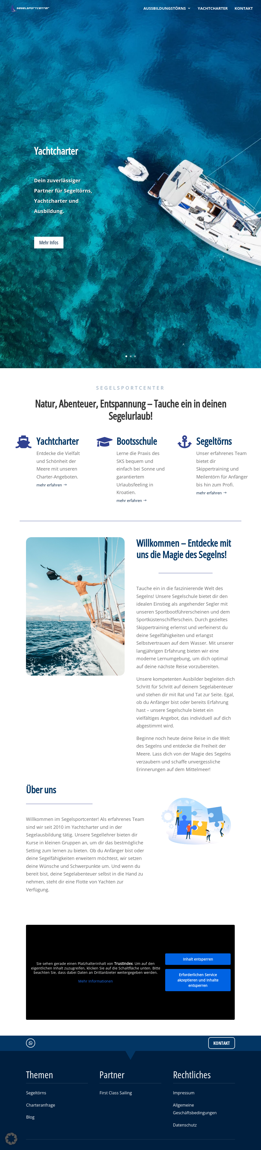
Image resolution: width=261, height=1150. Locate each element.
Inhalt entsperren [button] (198, 959)
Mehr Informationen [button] (95, 981)
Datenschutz (185, 1125)
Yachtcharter (56, 152)
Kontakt (221, 1043)
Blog (30, 1117)
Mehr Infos (48, 243)
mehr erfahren (49, 484)
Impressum (183, 1093)
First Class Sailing (115, 1093)
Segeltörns (36, 1093)
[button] (11, 1139)
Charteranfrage (40, 1105)
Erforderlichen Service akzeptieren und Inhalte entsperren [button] (198, 980)
